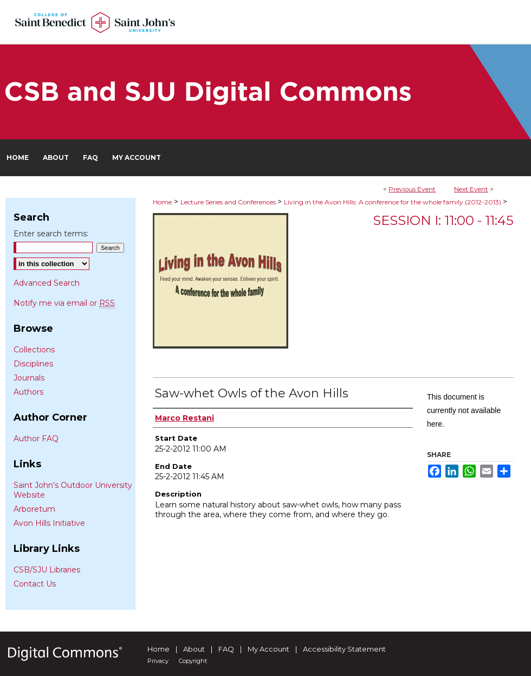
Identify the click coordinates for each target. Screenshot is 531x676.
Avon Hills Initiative (49, 523)
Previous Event (412, 189)
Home (162, 202)
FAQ (226, 649)
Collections (34, 350)
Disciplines (33, 364)
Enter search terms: (51, 234)
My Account (268, 649)
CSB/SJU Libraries (47, 570)
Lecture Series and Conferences (228, 202)
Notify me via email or (64, 303)
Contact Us (35, 584)
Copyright (193, 661)
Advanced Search (47, 283)
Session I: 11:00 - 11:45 (443, 220)
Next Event (471, 189)
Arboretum (34, 509)
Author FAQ (36, 438)
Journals (29, 378)
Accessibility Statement (344, 649)
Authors (28, 392)
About (194, 649)
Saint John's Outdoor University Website (73, 490)
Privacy (158, 661)
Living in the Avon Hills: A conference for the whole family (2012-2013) (393, 202)
